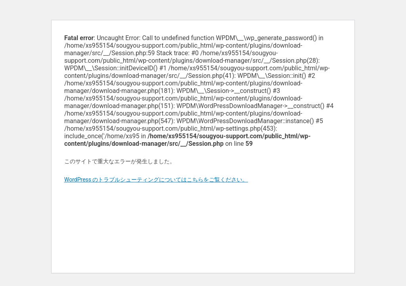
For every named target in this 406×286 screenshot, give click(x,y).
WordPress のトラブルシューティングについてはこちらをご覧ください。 (156, 179)
